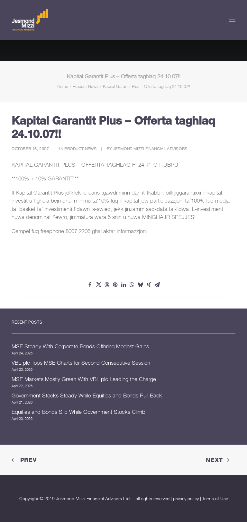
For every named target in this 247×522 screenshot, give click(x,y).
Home (62, 86)
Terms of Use (215, 498)
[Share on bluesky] (140, 285)
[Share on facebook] (90, 285)
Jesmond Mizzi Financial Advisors (150, 148)
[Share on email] (157, 285)
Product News (85, 86)
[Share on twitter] (98, 285)
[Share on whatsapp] (132, 285)
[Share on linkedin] (123, 285)
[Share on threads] (107, 285)
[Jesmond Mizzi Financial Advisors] (30, 20)
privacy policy (186, 498)
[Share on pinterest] (115, 285)
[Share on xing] (148, 285)
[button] (232, 20)
